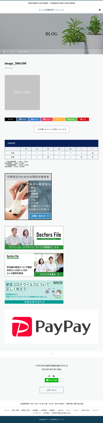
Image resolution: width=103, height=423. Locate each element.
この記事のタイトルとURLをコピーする (51, 129)
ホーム (7, 410)
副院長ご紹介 (26, 410)
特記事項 (46, 413)
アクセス (76, 410)
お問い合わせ (51, 390)
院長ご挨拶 (15, 410)
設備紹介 (52, 410)
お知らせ (60, 410)
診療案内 (35, 410)
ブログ (68, 410)
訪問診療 (44, 410)
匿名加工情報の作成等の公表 (61, 413)
